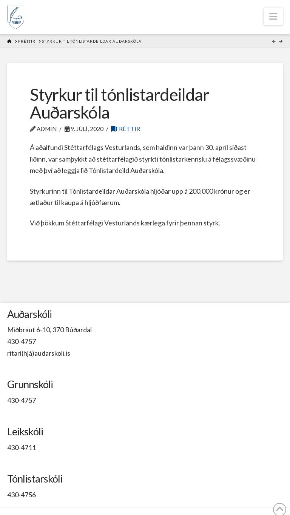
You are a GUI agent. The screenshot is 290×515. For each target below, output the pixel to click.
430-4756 (21, 494)
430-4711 (21, 447)
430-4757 (21, 341)
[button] (273, 16)
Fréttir (125, 128)
